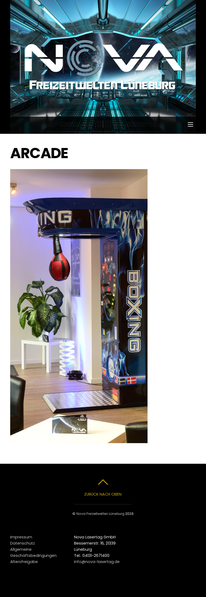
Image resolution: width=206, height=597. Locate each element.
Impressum (21, 537)
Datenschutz (22, 543)
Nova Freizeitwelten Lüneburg (100, 513)
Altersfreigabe (24, 561)
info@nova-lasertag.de (97, 561)
